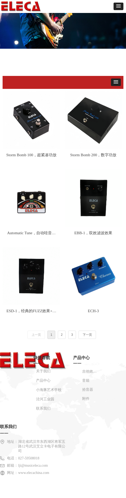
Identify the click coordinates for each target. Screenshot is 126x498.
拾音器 (87, 390)
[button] (118, 6)
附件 (85, 399)
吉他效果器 (91, 371)
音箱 (85, 380)
